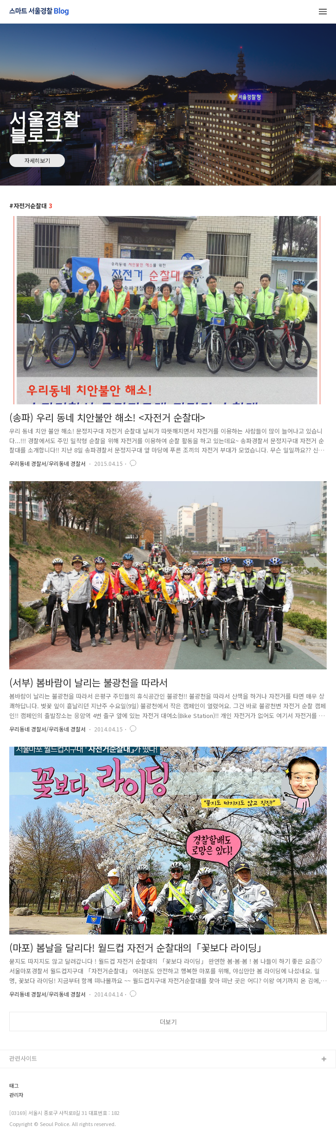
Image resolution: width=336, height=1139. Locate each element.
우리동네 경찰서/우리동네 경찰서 (47, 463)
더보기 (168, 1021)
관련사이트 (23, 1058)
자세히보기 (37, 160)
